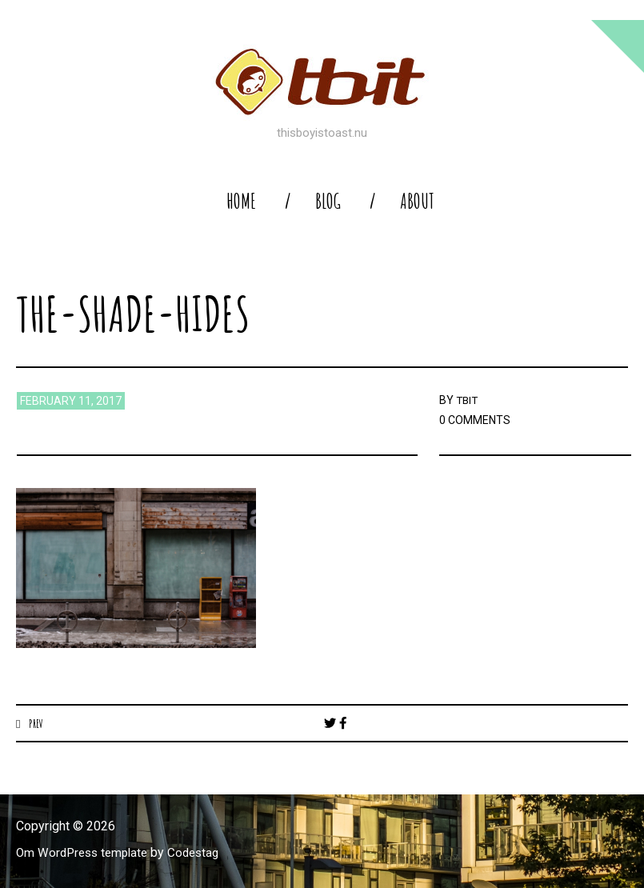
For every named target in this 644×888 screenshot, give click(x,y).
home (241, 201)
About (417, 201)
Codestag (202, 853)
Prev (36, 723)
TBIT (468, 400)
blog (328, 201)
